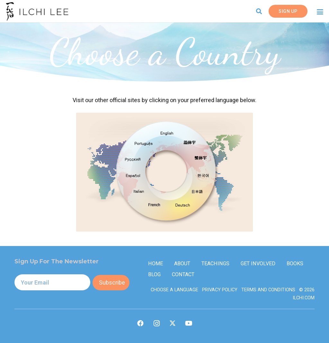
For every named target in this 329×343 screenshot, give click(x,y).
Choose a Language (174, 290)
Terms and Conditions (268, 290)
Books (295, 263)
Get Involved (258, 263)
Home (155, 263)
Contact (183, 274)
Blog (154, 274)
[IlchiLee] (37, 11)
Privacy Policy (219, 290)
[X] (172, 323)
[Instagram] (156, 323)
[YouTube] (189, 323)
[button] (259, 11)
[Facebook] (140, 323)
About (182, 263)
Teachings (215, 263)
